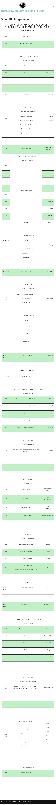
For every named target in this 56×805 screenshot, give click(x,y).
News (25, 802)
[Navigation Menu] (53, 7)
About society (12, 802)
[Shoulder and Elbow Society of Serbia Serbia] (22, 7)
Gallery (20, 802)
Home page (4, 802)
